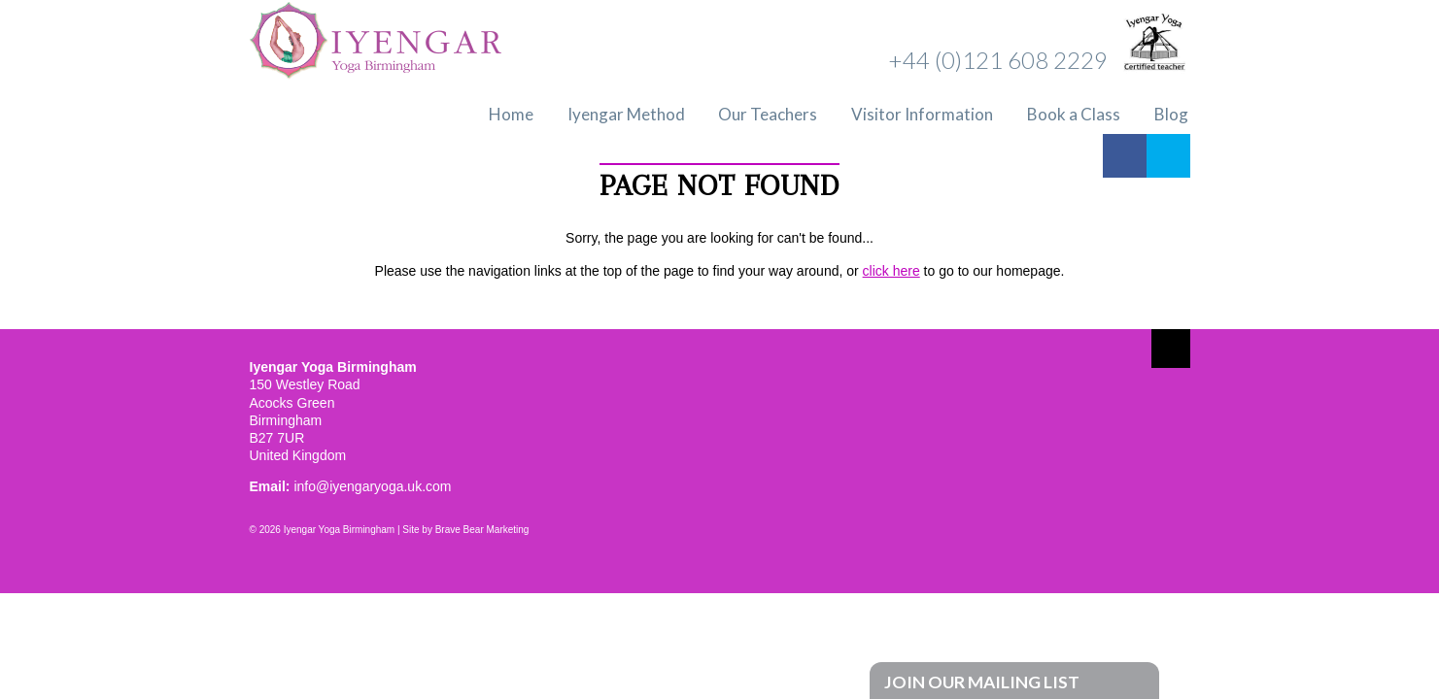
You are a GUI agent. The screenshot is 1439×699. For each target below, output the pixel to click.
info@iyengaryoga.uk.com (372, 486)
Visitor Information (922, 114)
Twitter (1168, 156)
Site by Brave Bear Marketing (465, 529)
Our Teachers (767, 114)
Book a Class (1073, 114)
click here (891, 271)
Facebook (1125, 156)
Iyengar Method (626, 114)
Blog (1171, 114)
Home (511, 114)
